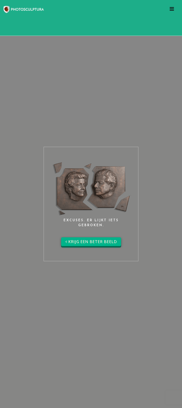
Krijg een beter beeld (91, 241)
